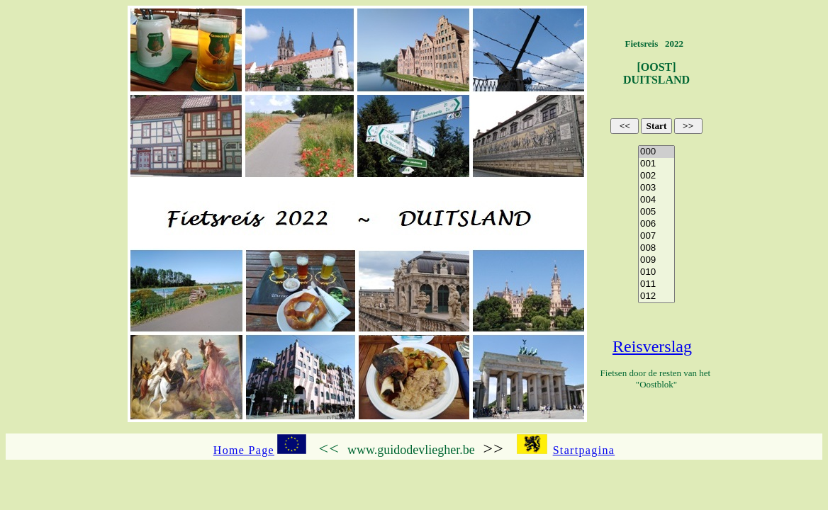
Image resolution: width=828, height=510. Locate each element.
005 (656, 212)
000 (656, 152)
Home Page (243, 450)
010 (656, 272)
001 (656, 164)
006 (656, 224)
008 (656, 248)
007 (656, 236)
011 (656, 284)
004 (656, 200)
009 (656, 260)
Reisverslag (652, 346)
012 (656, 296)
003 (656, 188)
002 (656, 176)
